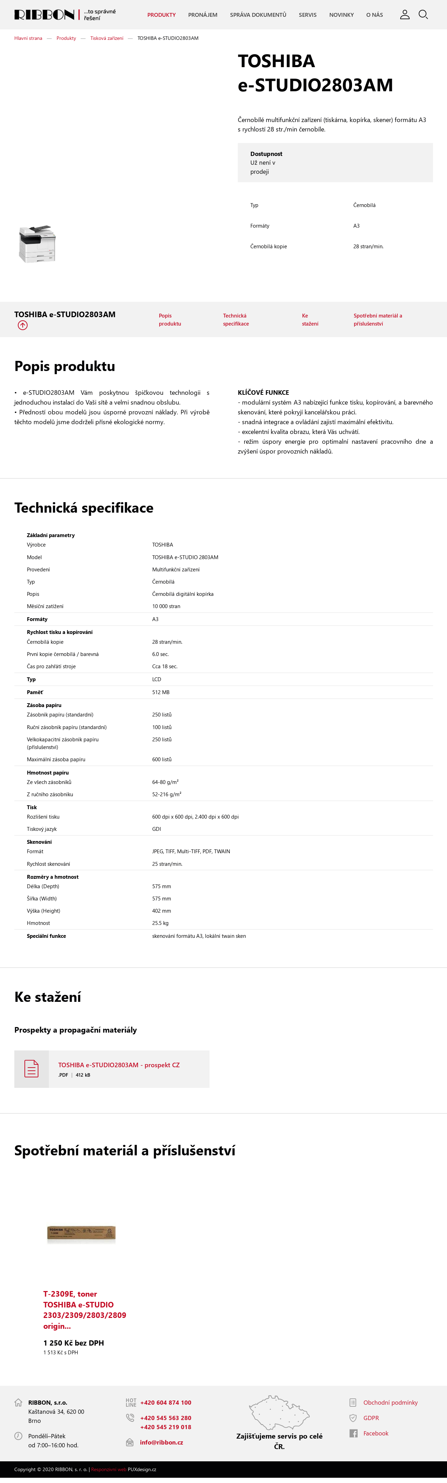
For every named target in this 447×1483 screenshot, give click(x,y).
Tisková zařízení (106, 38)
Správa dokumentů (258, 14)
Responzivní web (108, 1474)
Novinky (341, 14)
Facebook (376, 1438)
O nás (374, 14)
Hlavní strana (28, 38)
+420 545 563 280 (165, 1423)
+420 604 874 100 (165, 1408)
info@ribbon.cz (161, 1447)
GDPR (371, 1423)
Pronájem (202, 14)
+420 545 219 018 (165, 1432)
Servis (307, 14)
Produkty (161, 14)
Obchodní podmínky (391, 1408)
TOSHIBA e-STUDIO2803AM (65, 314)
